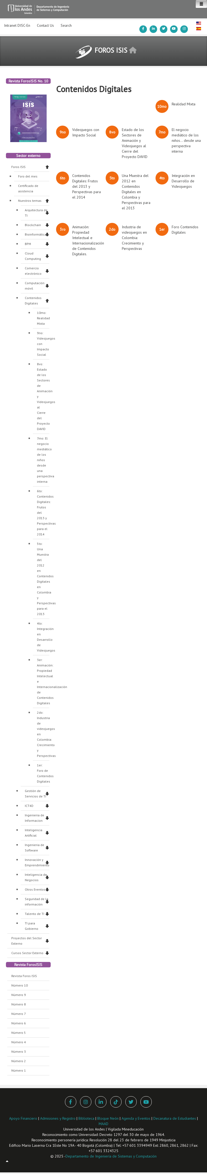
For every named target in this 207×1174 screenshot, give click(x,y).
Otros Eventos (35, 889)
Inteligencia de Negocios (36, 877)
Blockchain (33, 225)
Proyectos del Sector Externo (26, 940)
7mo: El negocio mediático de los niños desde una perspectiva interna (43, 460)
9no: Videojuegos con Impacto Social (43, 344)
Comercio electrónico (33, 271)
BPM (28, 244)
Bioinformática (35, 234)
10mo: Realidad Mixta (43, 318)
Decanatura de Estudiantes (174, 1118)
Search (66, 25)
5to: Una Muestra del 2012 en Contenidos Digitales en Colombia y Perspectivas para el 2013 (43, 579)
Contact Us (45, 25)
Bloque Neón (108, 1118)
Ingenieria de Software (34, 847)
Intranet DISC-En (17, 25)
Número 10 (19, 985)
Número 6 (18, 1023)
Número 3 (18, 1051)
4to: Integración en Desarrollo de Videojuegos (43, 636)
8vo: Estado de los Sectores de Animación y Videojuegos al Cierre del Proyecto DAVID (43, 396)
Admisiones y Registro (57, 1118)
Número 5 (18, 1033)
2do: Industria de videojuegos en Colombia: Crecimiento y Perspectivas (43, 734)
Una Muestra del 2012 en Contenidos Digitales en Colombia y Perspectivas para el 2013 (136, 191)
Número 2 (18, 1061)
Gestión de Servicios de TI (35, 793)
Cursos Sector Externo (27, 953)
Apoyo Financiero (23, 1118)
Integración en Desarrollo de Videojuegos (183, 181)
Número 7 (18, 1014)
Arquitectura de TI (36, 212)
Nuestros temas (30, 201)
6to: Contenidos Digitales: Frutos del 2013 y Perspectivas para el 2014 (43, 512)
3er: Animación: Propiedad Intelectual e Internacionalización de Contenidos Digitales (43, 681)
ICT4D (29, 806)
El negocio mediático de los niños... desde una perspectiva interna (186, 140)
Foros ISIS (18, 167)
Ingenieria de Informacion (34, 818)
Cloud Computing (33, 256)
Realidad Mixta (183, 104)
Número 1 (18, 1070)
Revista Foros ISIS (24, 976)
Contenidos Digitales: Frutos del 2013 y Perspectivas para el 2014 (86, 186)
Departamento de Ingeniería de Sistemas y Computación (111, 1156)
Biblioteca (86, 1118)
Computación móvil (34, 285)
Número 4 (18, 1042)
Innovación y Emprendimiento (37, 862)
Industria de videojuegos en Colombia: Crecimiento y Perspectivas (134, 237)
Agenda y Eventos (136, 1118)
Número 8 (18, 1004)
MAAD (103, 1123)
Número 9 (18, 995)
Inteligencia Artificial (33, 832)
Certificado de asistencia (28, 188)
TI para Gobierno (31, 926)
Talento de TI (34, 914)
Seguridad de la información (36, 901)
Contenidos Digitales (33, 300)
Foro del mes (27, 176)
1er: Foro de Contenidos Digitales (43, 773)
